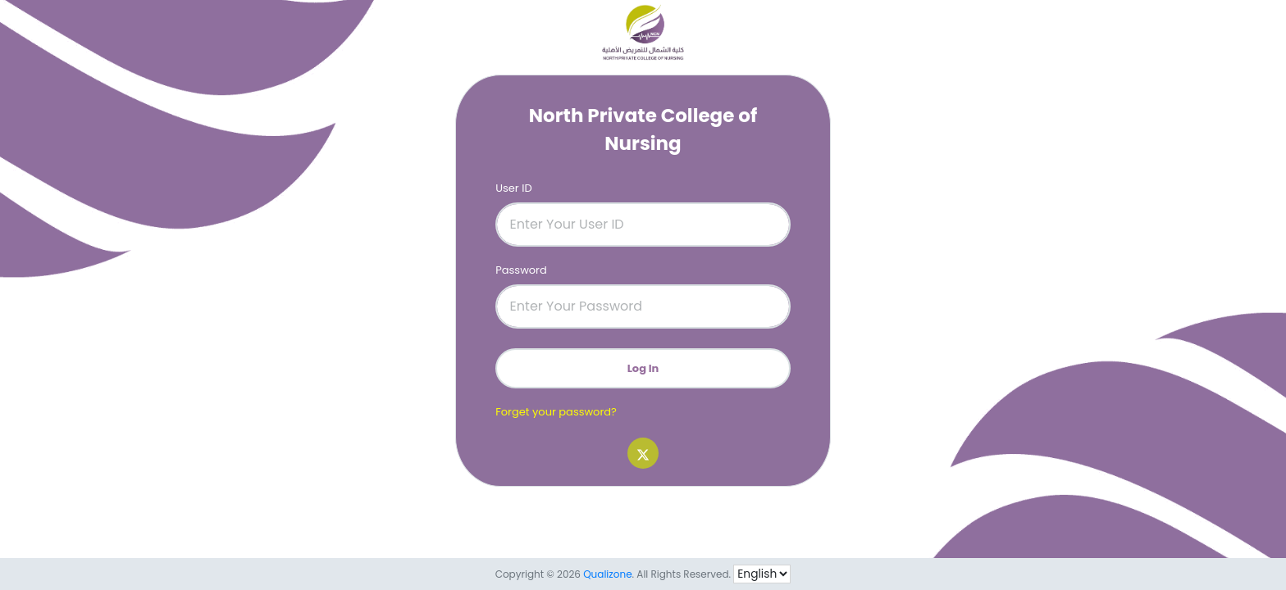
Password (521, 270)
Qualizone (607, 574)
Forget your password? (556, 412)
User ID (513, 188)
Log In (643, 368)
